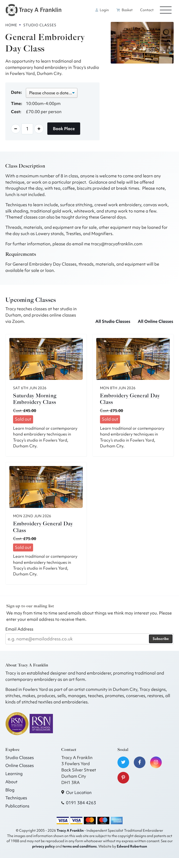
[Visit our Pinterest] (123, 778)
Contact (147, 10)
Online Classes (19, 765)
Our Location (79, 792)
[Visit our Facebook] (139, 762)
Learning (14, 774)
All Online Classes (155, 321)
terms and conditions (79, 846)
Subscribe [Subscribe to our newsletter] (161, 638)
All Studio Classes (112, 321)
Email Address (19, 629)
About (11, 782)
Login (102, 10)
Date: (16, 92)
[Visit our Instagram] (156, 762)
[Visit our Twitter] (123, 762)
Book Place (64, 129)
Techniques (16, 798)
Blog (9, 790)
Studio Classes (19, 757)
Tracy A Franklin (70, 830)
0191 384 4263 (81, 803)
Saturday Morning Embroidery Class (34, 398)
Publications (17, 806)
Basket (124, 10)
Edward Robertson (132, 846)
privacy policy (43, 846)
